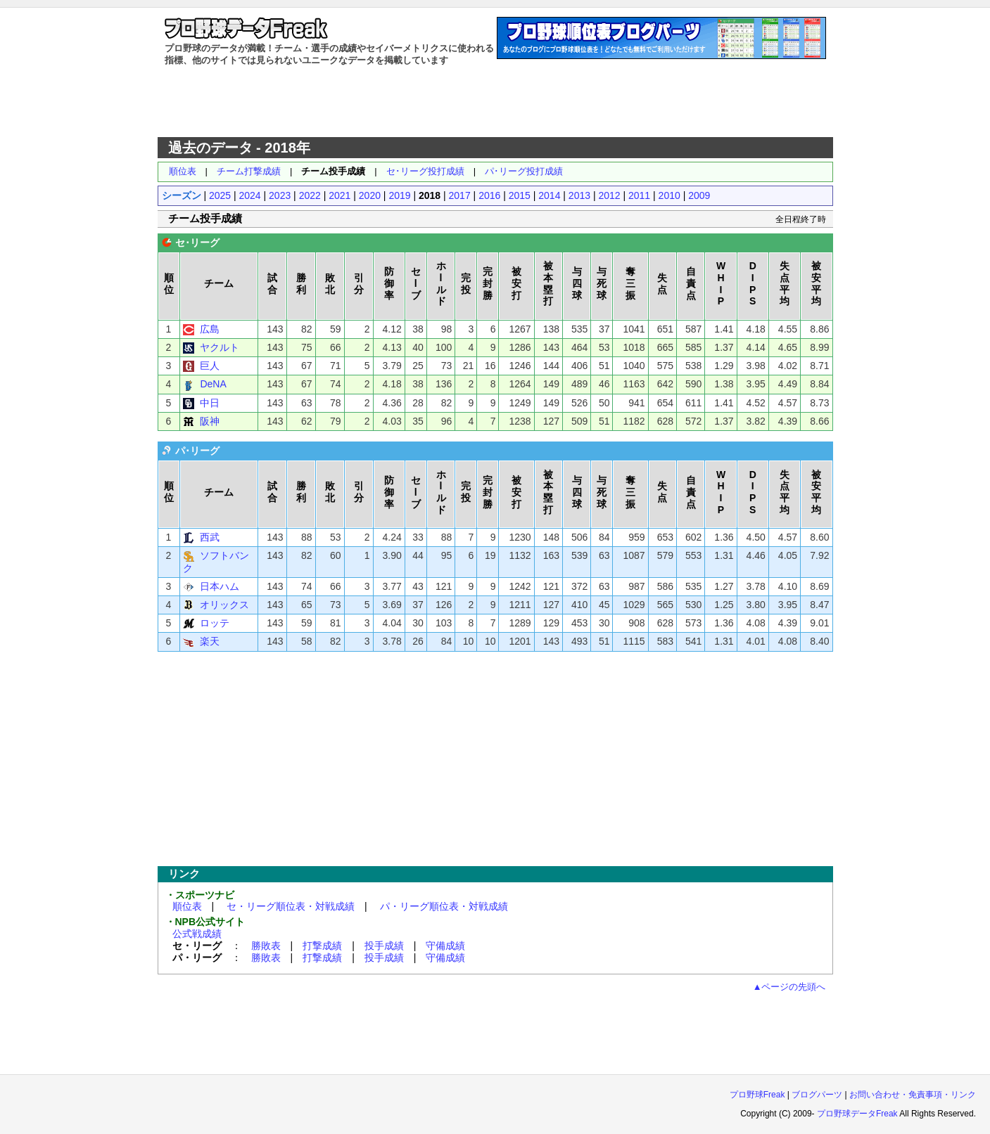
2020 (370, 195)
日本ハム (219, 586)
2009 (699, 195)
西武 (210, 537)
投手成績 (384, 945)
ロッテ (214, 623)
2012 (609, 195)
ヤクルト (219, 347)
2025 (220, 195)
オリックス (224, 604)
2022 (310, 195)
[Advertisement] (495, 102)
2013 (579, 195)
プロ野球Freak (757, 1095)
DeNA (213, 383)
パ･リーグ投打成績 (524, 171)
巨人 (210, 365)
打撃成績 (322, 945)
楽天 (210, 641)
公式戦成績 (197, 933)
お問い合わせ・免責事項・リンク (912, 1095)
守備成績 (445, 945)
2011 (639, 195)
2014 (549, 195)
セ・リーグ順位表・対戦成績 (291, 906)
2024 (250, 195)
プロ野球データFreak (857, 1114)
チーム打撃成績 (249, 171)
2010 (669, 195)
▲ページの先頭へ (789, 986)
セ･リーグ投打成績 (425, 171)
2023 (280, 195)
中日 (210, 402)
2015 (520, 195)
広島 (210, 329)
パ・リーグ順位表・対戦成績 (444, 906)
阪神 (210, 421)
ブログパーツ (817, 1095)
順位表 (182, 171)
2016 (489, 195)
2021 (339, 195)
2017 (460, 195)
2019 (399, 195)
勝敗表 (266, 945)
